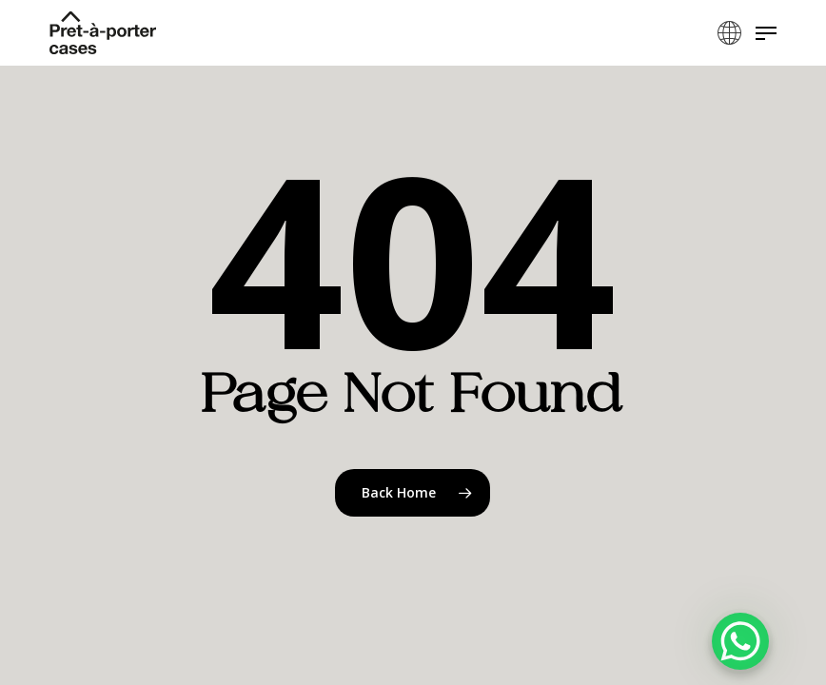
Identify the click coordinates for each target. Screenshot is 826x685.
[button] (766, 33)
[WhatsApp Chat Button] (740, 641)
